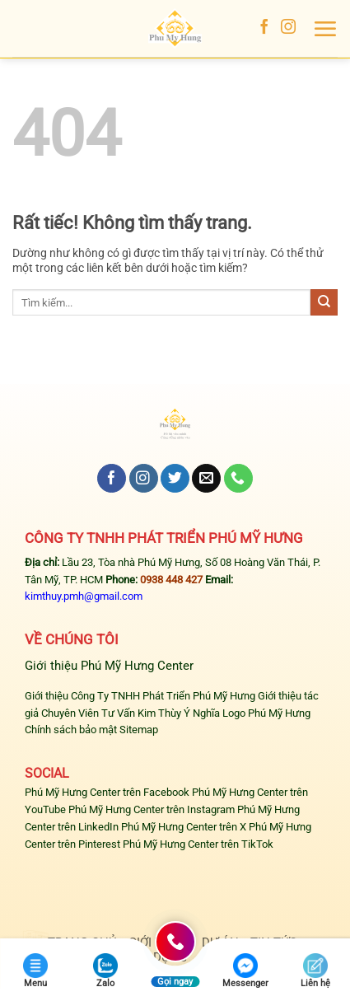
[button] (325, 29)
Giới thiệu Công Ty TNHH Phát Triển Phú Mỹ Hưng (140, 696)
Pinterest (99, 844)
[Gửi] (324, 302)
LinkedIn (98, 827)
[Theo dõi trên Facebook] (264, 28)
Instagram (211, 809)
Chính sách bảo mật (71, 729)
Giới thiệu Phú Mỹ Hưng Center (109, 665)
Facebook (166, 792)
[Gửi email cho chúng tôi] (206, 478)
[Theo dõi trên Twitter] (175, 478)
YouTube (45, 809)
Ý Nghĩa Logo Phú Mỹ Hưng (247, 713)
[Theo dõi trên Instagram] (288, 28)
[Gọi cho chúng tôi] (238, 478)
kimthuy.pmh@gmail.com (83, 596)
